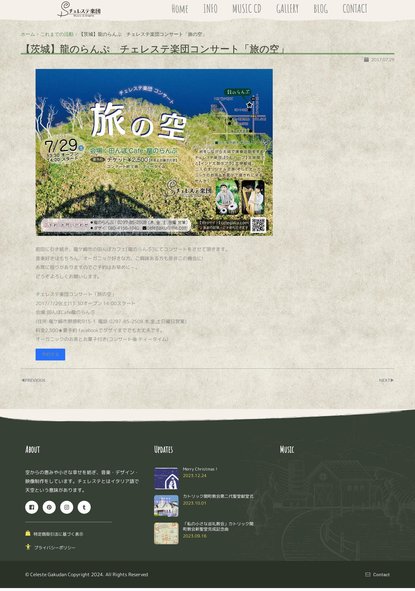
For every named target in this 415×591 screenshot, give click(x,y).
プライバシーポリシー (55, 551)
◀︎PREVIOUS (35, 383)
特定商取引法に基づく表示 (58, 537)
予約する (51, 357)
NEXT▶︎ (385, 383)
